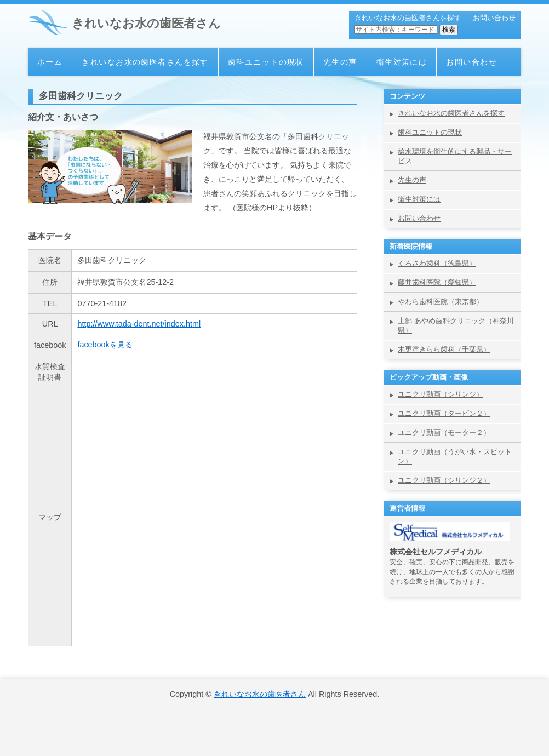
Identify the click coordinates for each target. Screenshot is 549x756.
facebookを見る (104, 344)
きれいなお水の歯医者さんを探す (407, 18)
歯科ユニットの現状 (266, 62)
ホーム (49, 62)
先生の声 (340, 62)
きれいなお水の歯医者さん (146, 23)
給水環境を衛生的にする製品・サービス (455, 156)
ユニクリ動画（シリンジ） (440, 394)
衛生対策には (401, 62)
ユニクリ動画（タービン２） (444, 413)
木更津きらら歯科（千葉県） (444, 349)
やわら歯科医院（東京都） (440, 301)
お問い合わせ (494, 18)
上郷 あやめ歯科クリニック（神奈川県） (456, 325)
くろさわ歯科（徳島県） (437, 263)
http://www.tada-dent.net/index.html (139, 323)
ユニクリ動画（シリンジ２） (444, 480)
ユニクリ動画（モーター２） (444, 432)
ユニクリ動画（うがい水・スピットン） (455, 456)
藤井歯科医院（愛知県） (437, 282)
